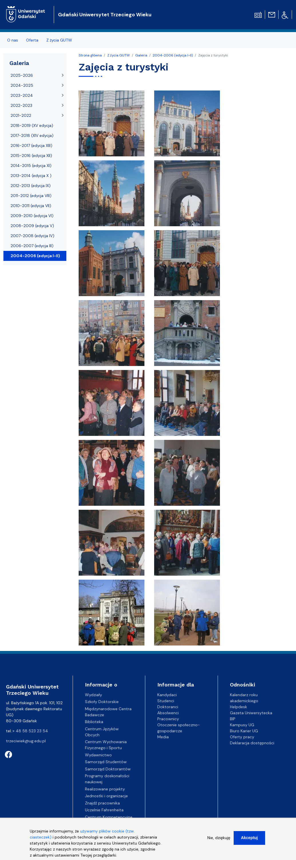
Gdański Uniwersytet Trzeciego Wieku (105, 14)
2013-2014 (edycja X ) (31, 175)
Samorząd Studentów (106, 761)
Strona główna (90, 55)
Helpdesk (238, 706)
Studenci (165, 700)
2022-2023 (21, 105)
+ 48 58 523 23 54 (30, 730)
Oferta (32, 40)
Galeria (141, 55)
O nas (12, 40)
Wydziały (93, 694)
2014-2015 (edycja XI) (31, 165)
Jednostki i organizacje (106, 795)
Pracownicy (168, 718)
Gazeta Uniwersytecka (251, 712)
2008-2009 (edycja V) (32, 225)
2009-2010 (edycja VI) (32, 215)
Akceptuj (249, 839)
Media (163, 736)
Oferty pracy (242, 736)
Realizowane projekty (105, 789)
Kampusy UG (242, 724)
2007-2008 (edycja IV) (32, 235)
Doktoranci (167, 706)
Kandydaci (167, 694)
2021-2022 (21, 115)
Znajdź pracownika (102, 803)
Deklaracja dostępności (252, 742)
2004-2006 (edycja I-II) (173, 55)
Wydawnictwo (98, 754)
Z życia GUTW (59, 40)
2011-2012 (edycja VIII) (31, 195)
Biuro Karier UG (244, 730)
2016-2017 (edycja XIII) (31, 145)
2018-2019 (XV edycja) (32, 125)
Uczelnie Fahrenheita (104, 809)
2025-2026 (22, 75)
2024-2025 (22, 85)
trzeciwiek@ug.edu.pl (26, 740)
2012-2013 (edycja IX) (31, 185)
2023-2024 (22, 95)
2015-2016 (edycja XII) (31, 155)
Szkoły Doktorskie (102, 701)
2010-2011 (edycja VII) (31, 205)
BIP (232, 718)
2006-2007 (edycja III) (32, 245)
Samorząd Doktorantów (108, 769)
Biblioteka (94, 721)
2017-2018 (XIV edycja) (32, 135)
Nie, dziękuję (218, 839)
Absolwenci (168, 712)
